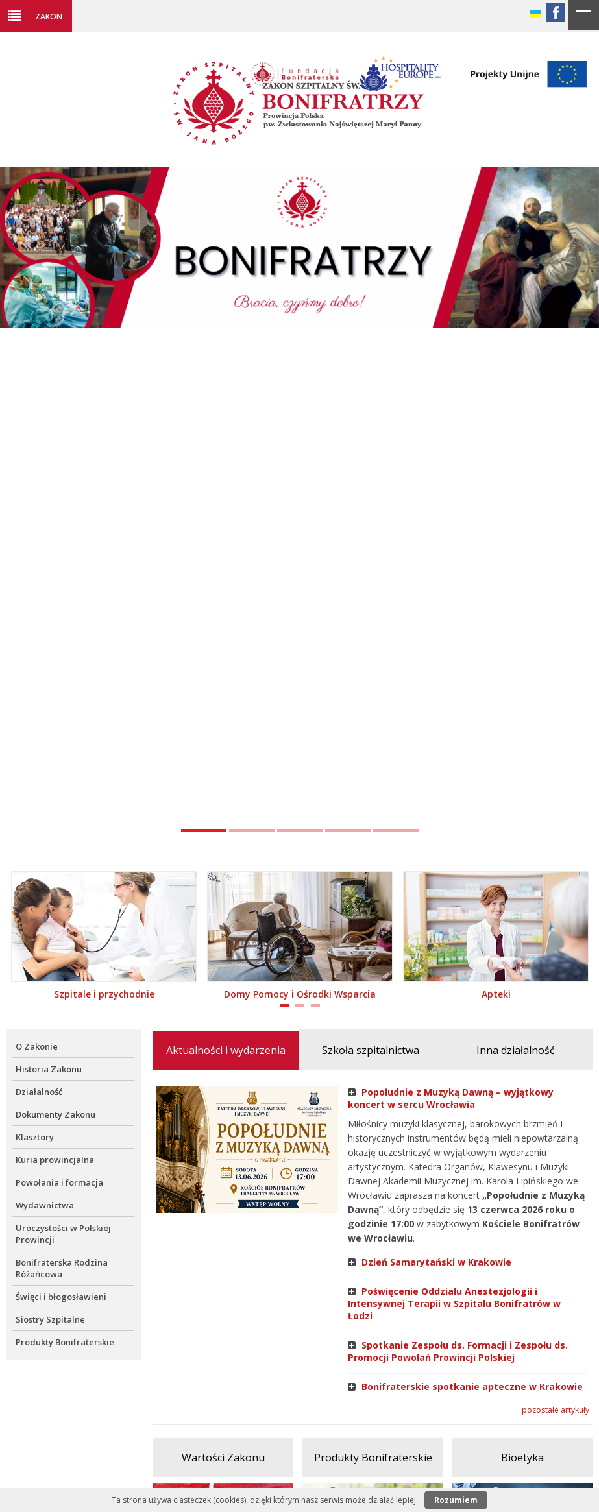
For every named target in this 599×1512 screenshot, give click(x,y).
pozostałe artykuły (555, 1409)
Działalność (39, 1092)
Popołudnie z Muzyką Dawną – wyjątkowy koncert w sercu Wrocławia (451, 1098)
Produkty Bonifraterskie (65, 1342)
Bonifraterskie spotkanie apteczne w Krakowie (465, 1386)
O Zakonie (37, 1046)
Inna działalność (515, 1050)
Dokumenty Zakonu (55, 1114)
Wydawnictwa (45, 1205)
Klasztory (35, 1137)
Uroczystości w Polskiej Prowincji (63, 1233)
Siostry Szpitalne (50, 1319)
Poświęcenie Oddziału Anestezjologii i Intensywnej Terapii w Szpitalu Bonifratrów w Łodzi (454, 1303)
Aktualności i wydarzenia (226, 1050)
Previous (16, 507)
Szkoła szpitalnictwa (370, 1050)
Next (583, 507)
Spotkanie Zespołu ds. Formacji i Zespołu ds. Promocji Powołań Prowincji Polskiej (458, 1351)
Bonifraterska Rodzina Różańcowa (62, 1268)
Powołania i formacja (59, 1182)
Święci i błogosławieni (61, 1296)
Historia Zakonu (49, 1069)
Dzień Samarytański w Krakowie (429, 1262)
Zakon (48, 16)
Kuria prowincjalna (55, 1160)
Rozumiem (456, 1500)
